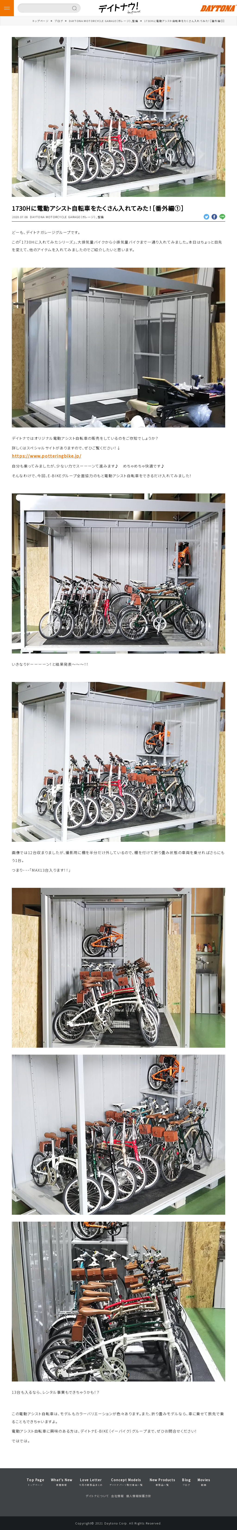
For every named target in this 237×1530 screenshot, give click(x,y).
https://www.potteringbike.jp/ (46, 456)
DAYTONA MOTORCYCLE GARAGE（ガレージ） (63, 217)
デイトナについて (97, 1496)
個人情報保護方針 (138, 1496)
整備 (101, 217)
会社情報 (117, 1496)
